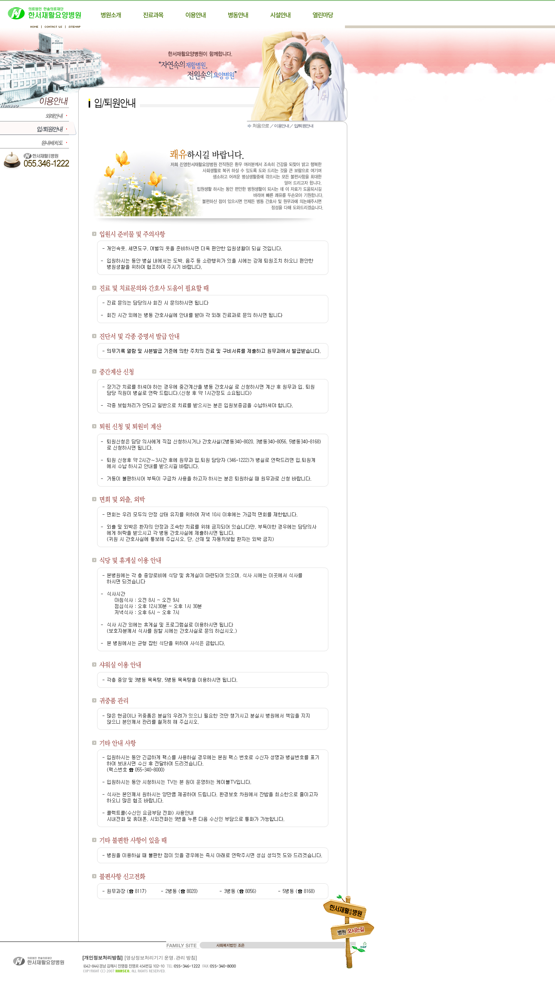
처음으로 (260, 125)
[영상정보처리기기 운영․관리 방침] (160, 957)
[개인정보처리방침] (102, 957)
